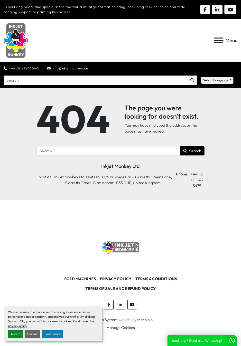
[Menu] (218, 40)
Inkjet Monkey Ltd (120, 166)
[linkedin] (120, 304)
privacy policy (17, 326)
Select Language (216, 80)
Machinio (145, 319)
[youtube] (132, 304)
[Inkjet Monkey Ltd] (121, 246)
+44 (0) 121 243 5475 (24, 68)
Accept (15, 334)
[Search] (95, 80)
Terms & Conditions (156, 278)
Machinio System (103, 319)
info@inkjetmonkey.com (71, 68)
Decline (32, 334)
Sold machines (80, 278)
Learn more (53, 334)
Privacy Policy (115, 278)
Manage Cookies (120, 327)
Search (192, 150)
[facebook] (109, 304)
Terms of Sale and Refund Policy (120, 288)
